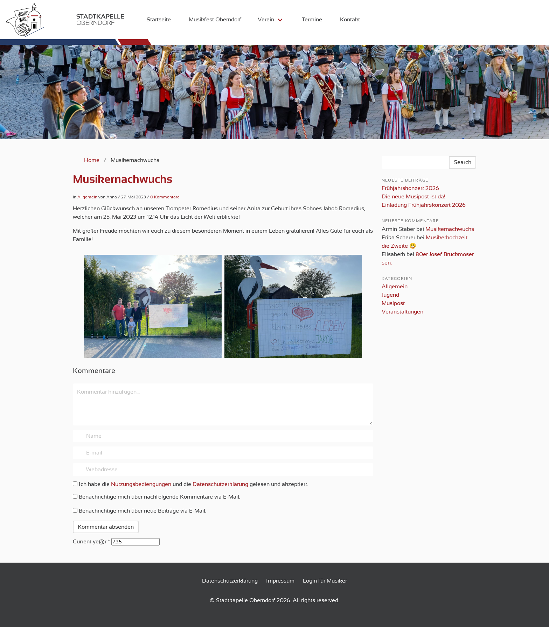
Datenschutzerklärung (220, 484)
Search (462, 162)
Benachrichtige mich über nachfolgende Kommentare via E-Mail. (159, 497)
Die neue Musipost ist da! (413, 196)
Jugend (390, 295)
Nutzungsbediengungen (141, 484)
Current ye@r (91, 541)
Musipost (393, 303)
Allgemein (87, 197)
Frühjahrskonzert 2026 (410, 188)
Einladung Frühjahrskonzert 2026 (424, 205)
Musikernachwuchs (122, 179)
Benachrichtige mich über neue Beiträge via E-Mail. (142, 511)
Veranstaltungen (402, 312)
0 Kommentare (165, 197)
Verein (261, 19)
